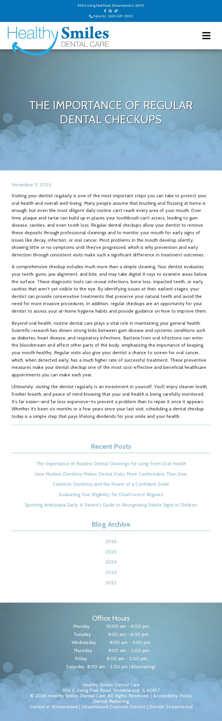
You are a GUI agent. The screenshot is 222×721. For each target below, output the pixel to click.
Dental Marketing (111, 701)
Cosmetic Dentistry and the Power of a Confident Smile (111, 484)
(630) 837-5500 (120, 16)
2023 (111, 572)
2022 (111, 582)
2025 (111, 552)
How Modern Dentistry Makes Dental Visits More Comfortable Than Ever (111, 474)
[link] (105, 11)
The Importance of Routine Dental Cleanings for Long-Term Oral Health (111, 463)
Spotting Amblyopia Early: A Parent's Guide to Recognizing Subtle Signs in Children (111, 505)
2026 (111, 541)
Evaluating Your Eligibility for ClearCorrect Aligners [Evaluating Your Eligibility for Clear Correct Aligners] (111, 494)
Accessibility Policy (172, 696)
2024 (111, 562)
